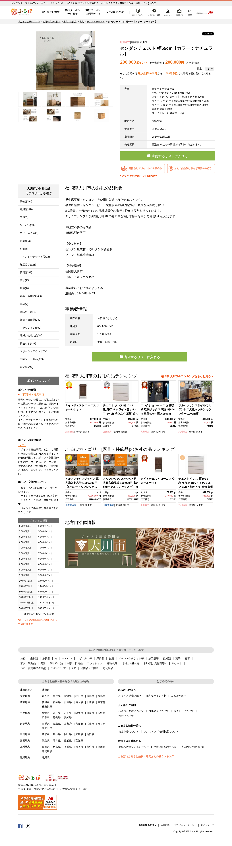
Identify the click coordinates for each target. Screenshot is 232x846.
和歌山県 (47, 728)
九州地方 (125, 42)
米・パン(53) (27, 225)
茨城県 (45, 702)
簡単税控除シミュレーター (134, 746)
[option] (65, 60)
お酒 (111, 658)
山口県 (90, 734)
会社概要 (165, 825)
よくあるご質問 (154, 12)
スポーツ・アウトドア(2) (34, 351)
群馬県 (68, 702)
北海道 (81, 505)
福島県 (101, 696)
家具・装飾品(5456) (31, 296)
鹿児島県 (47, 751)
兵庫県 (90, 723)
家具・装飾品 (69, 21)
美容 (42, 663)
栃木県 (57, 702)
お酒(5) (24, 248)
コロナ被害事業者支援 (33, 668)
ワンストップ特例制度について (161, 731)
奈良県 (101, 723)
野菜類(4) (25, 241)
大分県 (90, 746)
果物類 (34, 658)
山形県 (90, 696)
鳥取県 (45, 734)
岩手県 (57, 696)
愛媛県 (68, 740)
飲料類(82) (26, 272)
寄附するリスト (180, 12)
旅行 (23, 658)
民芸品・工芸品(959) (32, 359)
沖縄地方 (25, 757)
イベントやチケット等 (131, 658)
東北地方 (25, 696)
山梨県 (90, 713)
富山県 (57, 713)
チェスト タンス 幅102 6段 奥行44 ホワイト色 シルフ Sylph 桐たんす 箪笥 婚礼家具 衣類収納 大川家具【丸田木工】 (120, 413)
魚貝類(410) (27, 209)
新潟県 (45, 713)
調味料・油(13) (28, 311)
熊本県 (79, 746)
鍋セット (177, 663)
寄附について (126, 716)
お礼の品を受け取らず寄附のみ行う (193, 168)
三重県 (45, 723)
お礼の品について (158, 711)
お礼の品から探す (51, 21)
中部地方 (25, 713)
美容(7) (24, 304)
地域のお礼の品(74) (31, 335)
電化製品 (108, 668)
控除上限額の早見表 (165, 746)
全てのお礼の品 (115, 12)
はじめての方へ (137, 12)
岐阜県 (45, 717)
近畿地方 (25, 723)
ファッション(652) (30, 327)
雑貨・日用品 (75, 663)
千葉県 (90, 702)
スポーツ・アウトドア (63, 668)
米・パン (67, 658)
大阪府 (79, 723)
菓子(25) (25, 280)
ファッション (94, 663)
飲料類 (167, 658)
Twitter (28, 826)
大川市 (143, 42)
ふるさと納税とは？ (130, 695)
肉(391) (24, 217)
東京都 (101, 702)
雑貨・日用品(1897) (31, 319)
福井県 (79, 713)
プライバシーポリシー (185, 825)
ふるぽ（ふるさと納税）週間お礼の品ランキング (146, 756)
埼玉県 (79, 702)
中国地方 (25, 734)
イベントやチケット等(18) (35, 256)
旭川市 (88, 505)
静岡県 (57, 717)
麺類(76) (25, 288)
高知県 (79, 740)
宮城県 (68, 696)
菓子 (178, 658)
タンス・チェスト (95, 21)
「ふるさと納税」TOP (29, 21)
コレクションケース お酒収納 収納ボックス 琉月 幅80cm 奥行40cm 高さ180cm (158, 409)
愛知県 (68, 717)
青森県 (45, 696)
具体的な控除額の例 (192, 746)
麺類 (187, 658)
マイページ (168, 12)
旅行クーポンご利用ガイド (93, 12)
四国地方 (25, 740)
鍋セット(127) (28, 343)
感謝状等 (112, 663)
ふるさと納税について (131, 711)
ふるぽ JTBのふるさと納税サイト (22, 12)
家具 (82, 21)
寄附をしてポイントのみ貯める (145, 168)
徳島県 (45, 740)
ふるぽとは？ (178, 695)
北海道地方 (70, 505)
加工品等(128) (28, 264)
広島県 (79, 734)
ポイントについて (183, 711)
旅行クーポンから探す (72, 12)
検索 (190, 12)
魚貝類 (46, 658)
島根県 (57, 734)
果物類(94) (26, 201)
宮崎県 (101, 746)
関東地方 (25, 702)
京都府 (68, 723)
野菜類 (100, 658)
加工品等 (153, 658)
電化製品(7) (26, 367)
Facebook (20, 826)
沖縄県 (45, 757)
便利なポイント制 (156, 695)
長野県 (101, 713)
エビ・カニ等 (84, 658)
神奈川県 (47, 706)
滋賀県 (57, 723)
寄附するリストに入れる (170, 156)
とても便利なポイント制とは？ (139, 175)
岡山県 (68, 734)
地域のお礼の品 (131, 663)
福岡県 (135, 42)
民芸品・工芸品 (89, 668)
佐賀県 (57, 746)
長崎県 (68, 746)
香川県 (57, 740)
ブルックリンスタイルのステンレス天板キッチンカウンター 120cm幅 (194, 409)
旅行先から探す (50, 12)
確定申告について (129, 731)
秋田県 (79, 696)
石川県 (68, 713)
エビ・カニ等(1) (29, 233)
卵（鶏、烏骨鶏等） (155, 663)
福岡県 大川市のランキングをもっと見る (186, 376)
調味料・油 (56, 663)
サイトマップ (207, 825)
